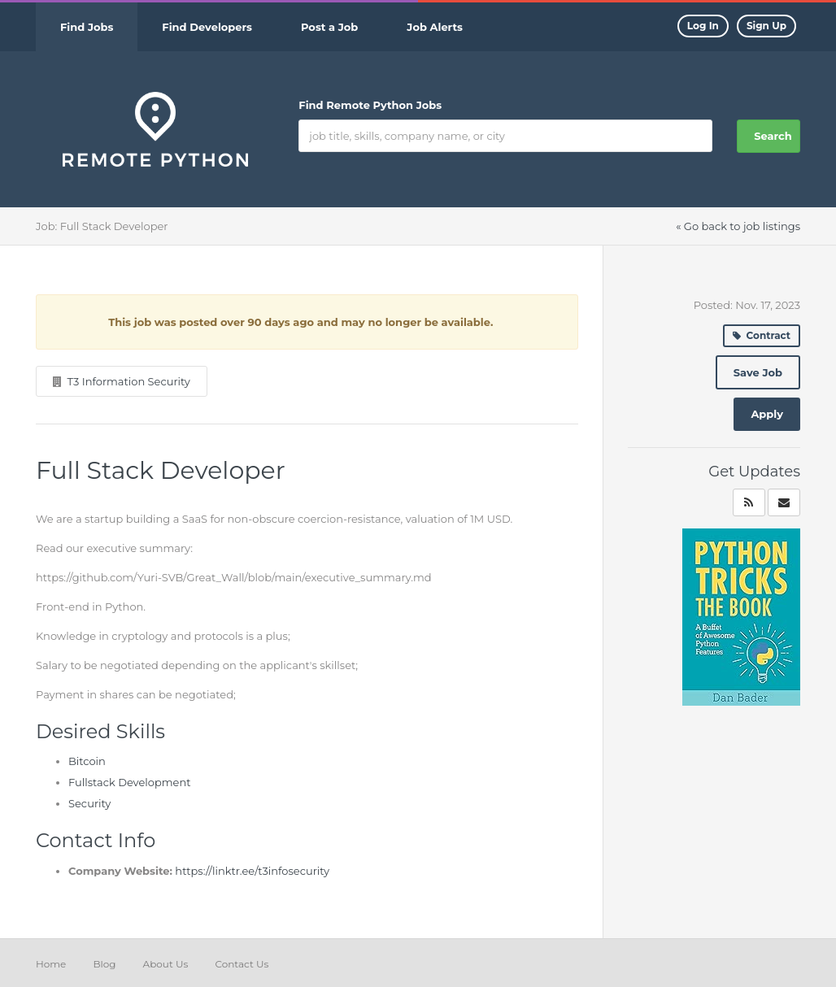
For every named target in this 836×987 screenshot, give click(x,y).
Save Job (758, 372)
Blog (104, 964)
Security (89, 803)
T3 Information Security (128, 381)
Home (51, 964)
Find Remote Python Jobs (370, 104)
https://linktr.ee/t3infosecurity (252, 870)
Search (772, 135)
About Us (166, 964)
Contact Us (241, 964)
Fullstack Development (129, 782)
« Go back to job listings (738, 226)
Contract (761, 335)
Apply (767, 413)
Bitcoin (87, 760)
